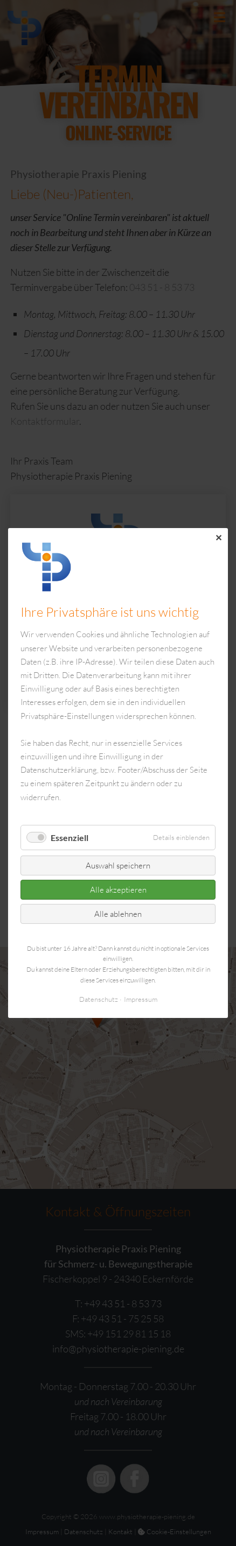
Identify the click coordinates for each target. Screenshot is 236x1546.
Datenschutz (98, 999)
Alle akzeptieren (118, 890)
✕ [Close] (218, 537)
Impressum (140, 999)
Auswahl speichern (118, 865)
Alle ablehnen (118, 914)
